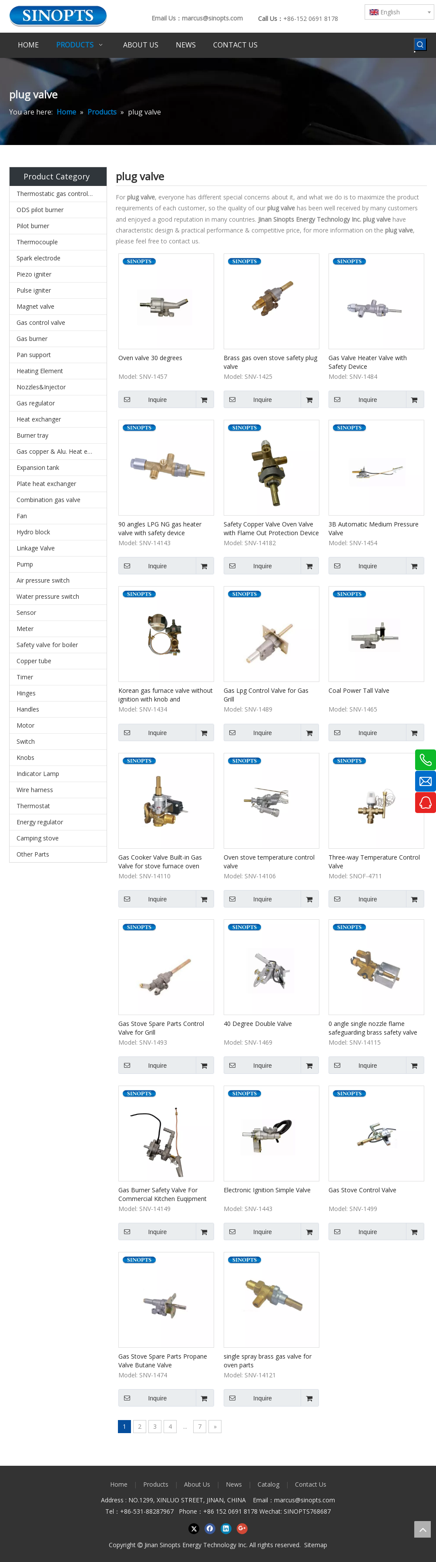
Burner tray (32, 435)
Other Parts (33, 854)
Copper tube (34, 661)
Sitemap (315, 1545)
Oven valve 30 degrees (150, 358)
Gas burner (32, 338)
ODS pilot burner (40, 210)
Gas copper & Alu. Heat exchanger (62, 451)
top (422, 1529)
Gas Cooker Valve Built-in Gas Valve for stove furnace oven (160, 861)
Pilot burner (33, 226)
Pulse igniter (34, 290)
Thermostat (33, 806)
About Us (197, 1484)
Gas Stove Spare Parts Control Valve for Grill (161, 1027)
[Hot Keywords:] (420, 44)
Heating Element (40, 371)
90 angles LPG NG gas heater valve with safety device (159, 528)
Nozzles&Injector (41, 387)
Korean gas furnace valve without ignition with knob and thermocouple (165, 695)
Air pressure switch (43, 580)
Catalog (268, 1484)
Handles (28, 709)
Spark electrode (38, 258)
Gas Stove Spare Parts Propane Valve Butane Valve (162, 1360)
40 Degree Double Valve (258, 1023)
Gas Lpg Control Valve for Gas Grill (266, 694)
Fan (22, 516)
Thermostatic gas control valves (62, 193)
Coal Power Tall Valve (359, 690)
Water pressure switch (48, 596)
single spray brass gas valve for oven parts (268, 1360)
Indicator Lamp (38, 773)
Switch (26, 741)
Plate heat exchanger (46, 483)
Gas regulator (36, 403)
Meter (25, 628)
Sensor (26, 612)
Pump (25, 564)
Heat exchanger (39, 419)
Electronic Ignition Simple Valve (267, 1190)
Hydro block (33, 532)
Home (118, 1484)
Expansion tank (38, 467)
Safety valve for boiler (47, 645)
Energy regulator (40, 822)
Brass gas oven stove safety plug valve (270, 362)
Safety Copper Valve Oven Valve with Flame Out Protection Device (271, 528)
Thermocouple (37, 242)
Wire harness (35, 790)
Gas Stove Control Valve (362, 1190)
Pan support (34, 355)
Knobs (25, 757)
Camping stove (38, 838)
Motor (25, 725)
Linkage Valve (36, 548)
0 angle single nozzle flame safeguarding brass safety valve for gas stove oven (373, 1028)
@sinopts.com (315, 1500)
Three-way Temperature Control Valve (374, 861)
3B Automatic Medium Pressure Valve (374, 528)
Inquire (142, 399)
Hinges (26, 693)
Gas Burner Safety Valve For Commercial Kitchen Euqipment (162, 1194)
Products (155, 1484)
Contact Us (310, 1484)
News (234, 1484)
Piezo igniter (34, 274)
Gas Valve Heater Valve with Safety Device (368, 362)
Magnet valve (35, 306)
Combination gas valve (48, 500)
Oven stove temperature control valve (269, 861)
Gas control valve (41, 322)
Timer (25, 677)
